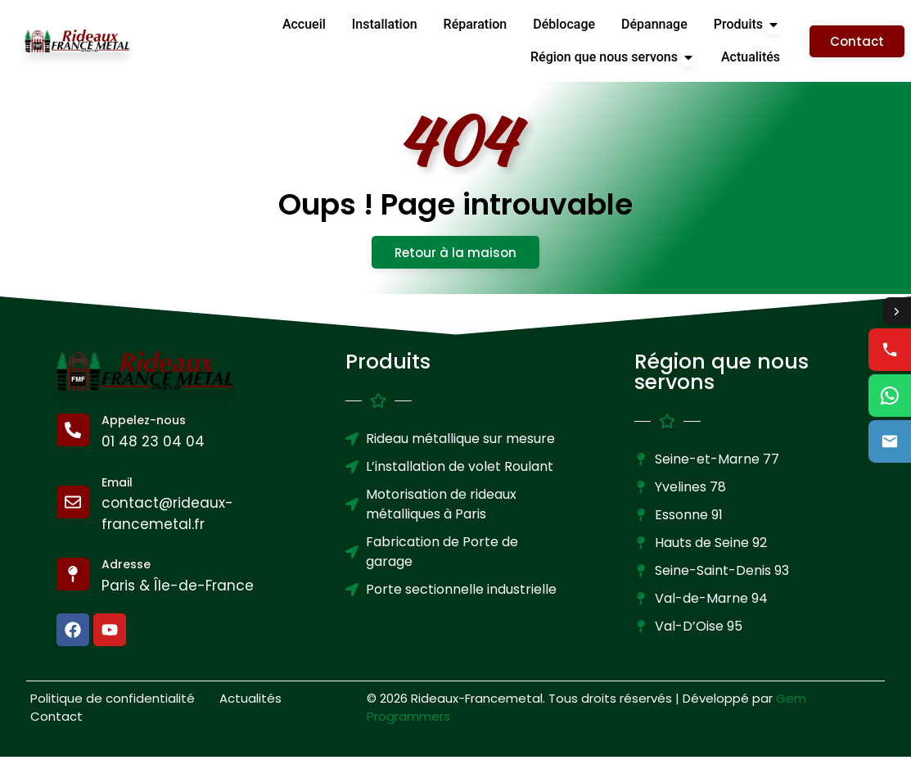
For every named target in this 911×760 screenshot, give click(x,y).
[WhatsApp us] (889, 396)
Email (117, 485)
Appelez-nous (143, 424)
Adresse (126, 568)
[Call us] (889, 350)
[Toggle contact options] (896, 311)
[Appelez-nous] (72, 434)
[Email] (72, 506)
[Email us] (889, 442)
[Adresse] (72, 578)
